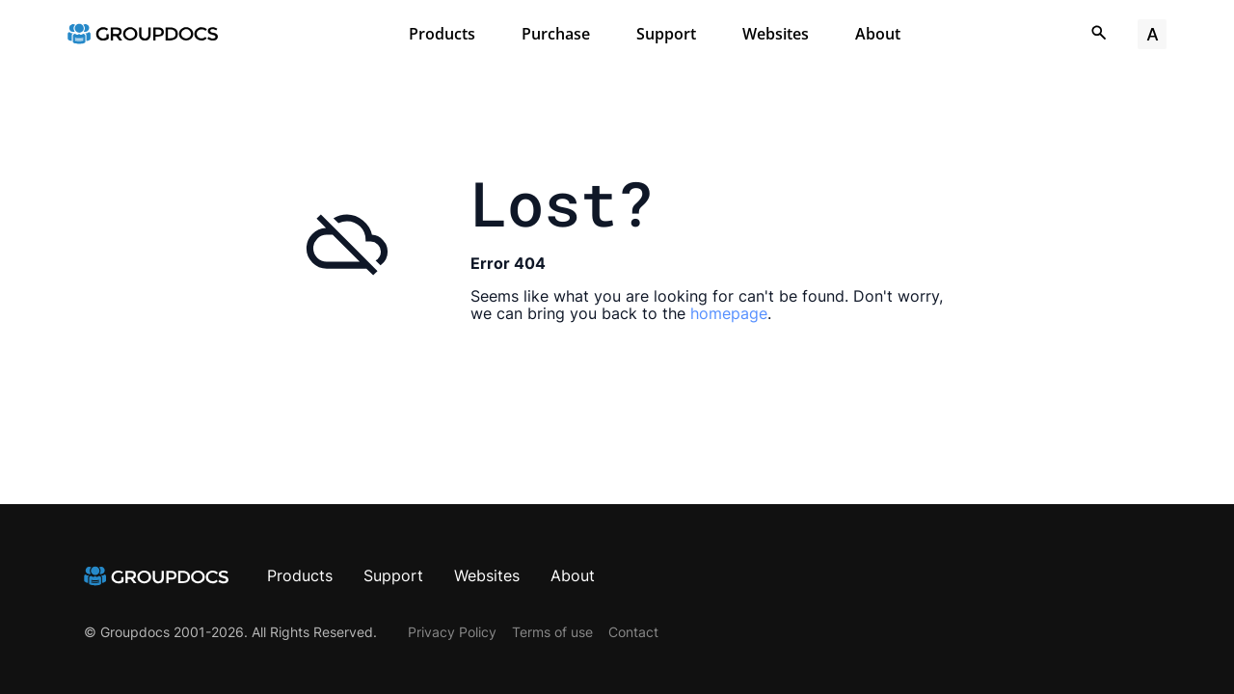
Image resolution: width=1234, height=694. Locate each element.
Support (666, 33)
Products (442, 33)
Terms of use (552, 632)
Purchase (556, 33)
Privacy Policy (452, 632)
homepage (728, 313)
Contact (633, 632)
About (877, 33)
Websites (775, 33)
